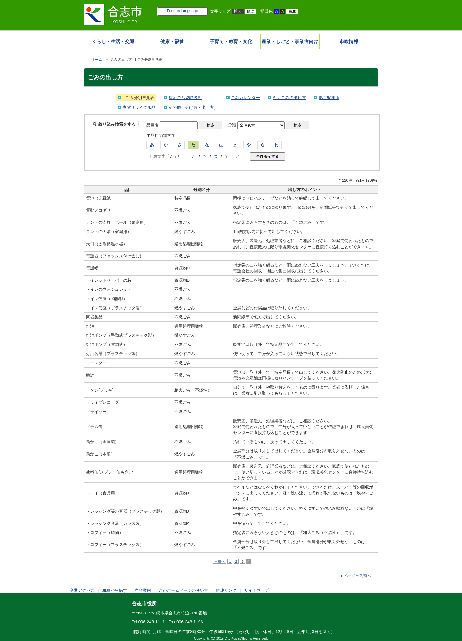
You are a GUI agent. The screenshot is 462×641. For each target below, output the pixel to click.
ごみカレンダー (245, 97)
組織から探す (114, 590)
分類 (232, 125)
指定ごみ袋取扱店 (185, 97)
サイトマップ (256, 590)
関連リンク (226, 590)
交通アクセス (82, 590)
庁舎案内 (143, 590)
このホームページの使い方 (183, 590)
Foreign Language (182, 11)
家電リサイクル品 (139, 107)
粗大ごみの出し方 (289, 97)
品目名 (152, 125)
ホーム (97, 59)
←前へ (219, 561)
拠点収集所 (329, 97)
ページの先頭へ (357, 576)
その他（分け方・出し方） (193, 107)
